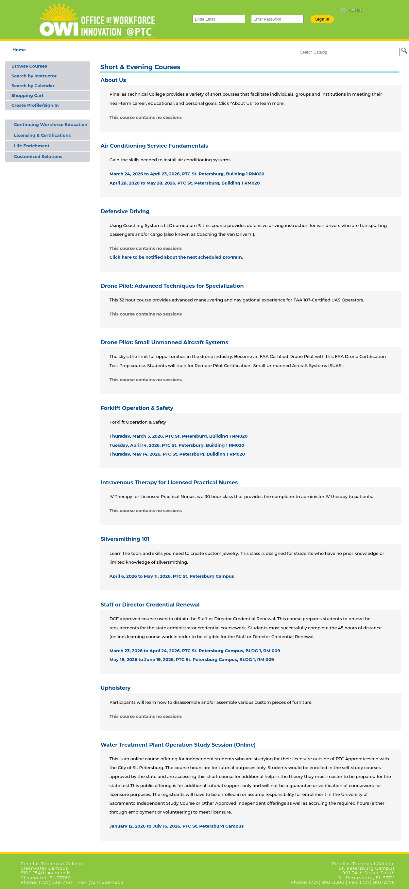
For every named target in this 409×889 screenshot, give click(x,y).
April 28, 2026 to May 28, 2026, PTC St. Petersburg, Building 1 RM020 (185, 183)
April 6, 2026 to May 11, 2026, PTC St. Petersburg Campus (172, 576)
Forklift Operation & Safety (137, 408)
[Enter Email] (219, 19)
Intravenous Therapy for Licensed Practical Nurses (169, 482)
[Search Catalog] (349, 52)
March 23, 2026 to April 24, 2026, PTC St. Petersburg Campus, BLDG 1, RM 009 (195, 650)
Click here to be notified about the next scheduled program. (176, 257)
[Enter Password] (277, 19)
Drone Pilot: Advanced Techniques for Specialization (172, 286)
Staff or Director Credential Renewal (150, 605)
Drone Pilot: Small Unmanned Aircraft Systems (164, 342)
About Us (113, 80)
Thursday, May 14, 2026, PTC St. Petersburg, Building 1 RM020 (177, 454)
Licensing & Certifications (41, 135)
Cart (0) (350, 10)
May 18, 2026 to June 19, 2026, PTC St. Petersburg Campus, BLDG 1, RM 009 (192, 659)
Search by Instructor (34, 75)
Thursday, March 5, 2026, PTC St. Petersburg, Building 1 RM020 (178, 436)
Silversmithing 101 (125, 539)
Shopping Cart (27, 95)
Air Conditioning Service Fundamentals (154, 146)
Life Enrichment (30, 145)
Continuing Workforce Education (49, 124)
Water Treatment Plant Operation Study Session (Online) (178, 745)
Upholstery (116, 688)
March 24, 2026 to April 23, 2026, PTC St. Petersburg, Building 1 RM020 (187, 173)
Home (19, 49)
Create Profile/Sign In (35, 105)
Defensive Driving (125, 211)
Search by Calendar (33, 85)
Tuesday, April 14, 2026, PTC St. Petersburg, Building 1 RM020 (177, 445)
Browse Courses (29, 66)
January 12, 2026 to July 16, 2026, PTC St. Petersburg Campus (177, 826)
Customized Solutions (36, 156)
